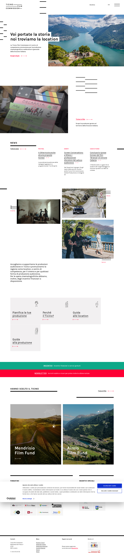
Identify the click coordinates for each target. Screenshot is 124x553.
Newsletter (75, 525)
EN (108, 5)
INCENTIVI (47, 343)
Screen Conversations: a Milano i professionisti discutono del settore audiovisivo (73, 157)
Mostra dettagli (27, 549)
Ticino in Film (102, 368)
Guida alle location (72, 314)
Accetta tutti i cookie (109, 536)
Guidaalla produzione (99, 318)
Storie (37, 528)
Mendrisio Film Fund (25, 427)
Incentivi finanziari (40, 525)
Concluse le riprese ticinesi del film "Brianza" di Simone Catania (98, 156)
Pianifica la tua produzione (21, 314)
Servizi (38, 527)
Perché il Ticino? (43, 318)
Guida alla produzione (41, 523)
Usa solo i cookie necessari (109, 541)
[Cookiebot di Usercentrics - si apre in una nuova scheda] (11, 549)
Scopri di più (14, 56)
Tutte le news (14, 149)
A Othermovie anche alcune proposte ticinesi (46, 155)
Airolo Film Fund (77, 427)
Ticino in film (80, 119)
